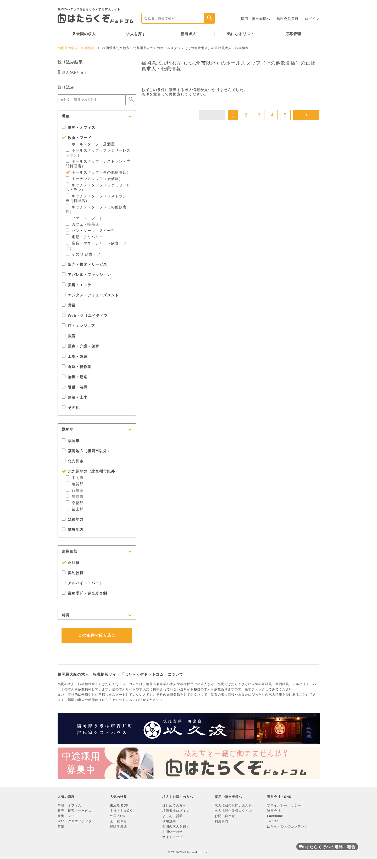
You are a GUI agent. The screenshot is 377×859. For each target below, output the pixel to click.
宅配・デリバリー (84, 237)
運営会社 (274, 811)
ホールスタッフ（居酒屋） (92, 144)
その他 (71, 408)
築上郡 (75, 509)
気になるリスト (240, 34)
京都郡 (75, 503)
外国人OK (117, 816)
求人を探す (136, 34)
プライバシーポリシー (284, 805)
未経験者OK (119, 805)
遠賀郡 (75, 484)
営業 (69, 305)
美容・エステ (76, 285)
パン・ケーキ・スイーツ (90, 230)
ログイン (312, 19)
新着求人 (188, 34)
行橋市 (75, 490)
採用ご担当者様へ (255, 19)
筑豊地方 (73, 529)
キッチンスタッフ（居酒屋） (94, 179)
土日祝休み (118, 821)
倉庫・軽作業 (76, 367)
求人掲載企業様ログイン (233, 811)
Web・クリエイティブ (85, 315)
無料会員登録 (287, 19)
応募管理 (293, 34)
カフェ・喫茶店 (82, 224)
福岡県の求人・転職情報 (76, 48)
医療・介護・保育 (80, 346)
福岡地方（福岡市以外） (86, 451)
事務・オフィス (78, 127)
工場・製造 (74, 356)
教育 (69, 336)
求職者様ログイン (176, 811)
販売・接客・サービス (84, 264)
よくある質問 (172, 816)
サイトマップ (172, 837)
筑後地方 (73, 519)
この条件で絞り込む (97, 635)
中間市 (75, 478)
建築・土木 (74, 397)
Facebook (275, 816)
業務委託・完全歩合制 (84, 593)
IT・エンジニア (78, 326)
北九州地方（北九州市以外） (90, 471)
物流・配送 (74, 377)
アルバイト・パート (82, 583)
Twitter (272, 821)
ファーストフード (84, 218)
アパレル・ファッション (86, 275)
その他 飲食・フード (87, 254)
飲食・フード (76, 138)
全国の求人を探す (176, 826)
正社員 (71, 563)
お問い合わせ (172, 832)
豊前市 (75, 496)
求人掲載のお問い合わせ (233, 805)
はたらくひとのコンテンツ (287, 826)
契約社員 (73, 573)
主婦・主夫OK (121, 811)
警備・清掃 (74, 387)
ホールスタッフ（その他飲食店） (98, 172)
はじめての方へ (174, 805)
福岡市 (71, 441)
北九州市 (73, 461)
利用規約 (169, 821)
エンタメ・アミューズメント (90, 295)
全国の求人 (84, 34)
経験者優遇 (118, 826)
